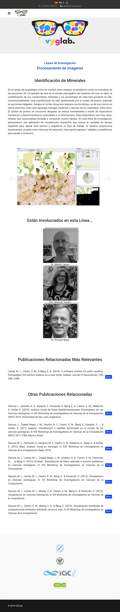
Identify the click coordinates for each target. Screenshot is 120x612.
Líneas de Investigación (60, 63)
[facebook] (63, 3)
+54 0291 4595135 (49, 6)
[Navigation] (9, 13)
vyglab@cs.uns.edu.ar (71, 6)
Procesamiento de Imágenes (60, 68)
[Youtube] (67, 3)
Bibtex (108, 377)
